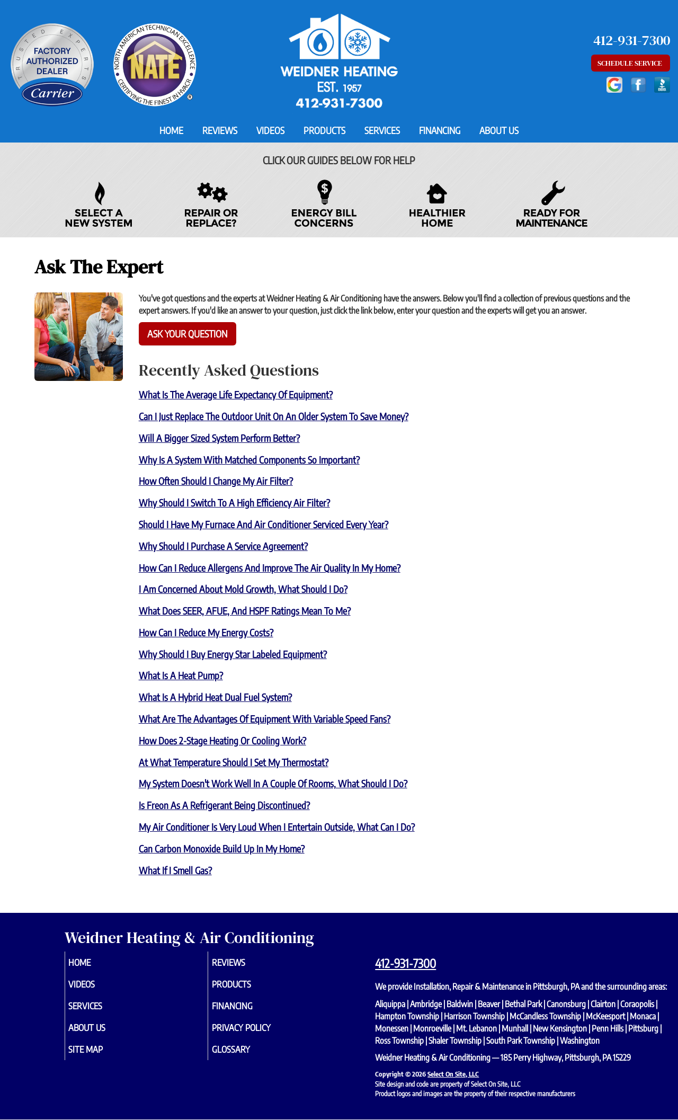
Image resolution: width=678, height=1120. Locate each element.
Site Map (100, 1056)
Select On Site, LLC (453, 1074)
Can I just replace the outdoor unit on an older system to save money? (273, 416)
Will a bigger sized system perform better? (219, 438)
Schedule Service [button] (630, 63)
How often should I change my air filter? (216, 481)
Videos (270, 130)
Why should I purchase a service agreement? (223, 546)
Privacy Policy (257, 1033)
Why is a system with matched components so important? (249, 460)
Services (382, 130)
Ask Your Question (187, 333)
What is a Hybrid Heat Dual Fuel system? (215, 697)
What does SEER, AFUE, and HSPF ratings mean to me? (245, 611)
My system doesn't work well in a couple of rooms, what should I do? (273, 783)
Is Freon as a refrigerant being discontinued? (224, 805)
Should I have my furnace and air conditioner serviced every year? (263, 524)
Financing (439, 130)
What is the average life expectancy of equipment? (236, 394)
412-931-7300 (405, 963)
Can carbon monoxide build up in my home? (222, 848)
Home (171, 130)
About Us (499, 130)
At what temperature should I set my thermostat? (233, 762)
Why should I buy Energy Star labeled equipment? (233, 654)
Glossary (245, 1056)
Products (324, 130)
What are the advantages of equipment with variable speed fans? (264, 719)
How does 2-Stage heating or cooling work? (222, 740)
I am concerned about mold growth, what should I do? (243, 589)
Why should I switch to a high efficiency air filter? (234, 502)
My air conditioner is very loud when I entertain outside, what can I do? (277, 827)
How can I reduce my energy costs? (206, 632)
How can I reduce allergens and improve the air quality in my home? (269, 568)
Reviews (219, 130)
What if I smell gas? (175, 870)
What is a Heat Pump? (181, 675)
